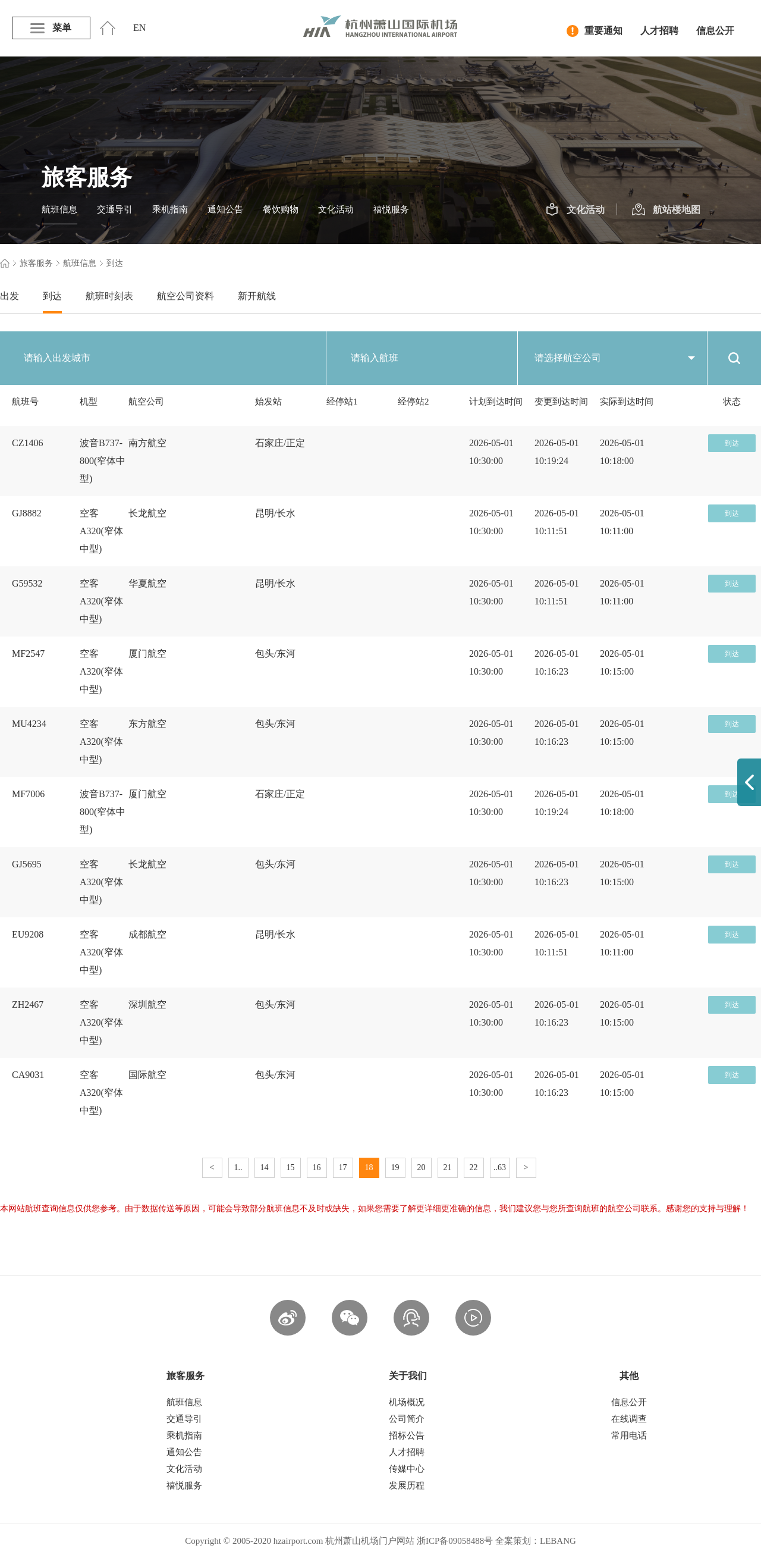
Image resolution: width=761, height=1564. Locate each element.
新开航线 (257, 296)
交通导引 (115, 209)
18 (369, 1167)
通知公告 (225, 209)
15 (291, 1167)
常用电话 (629, 1435)
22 (474, 1167)
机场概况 (406, 1402)
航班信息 (59, 209)
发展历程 (406, 1485)
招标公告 (406, 1435)
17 (343, 1167)
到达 (52, 296)
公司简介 (406, 1419)
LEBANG (558, 1541)
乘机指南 (170, 209)
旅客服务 (36, 263)
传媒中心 (406, 1469)
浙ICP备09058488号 (455, 1541)
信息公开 (715, 31)
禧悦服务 (391, 209)
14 (264, 1167)
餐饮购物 (280, 209)
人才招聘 (659, 31)
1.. (238, 1167)
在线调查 (629, 1419)
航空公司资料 (185, 296)
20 (421, 1167)
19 (395, 1167)
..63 (499, 1167)
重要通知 (594, 31)
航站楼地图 (666, 210)
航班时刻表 (109, 296)
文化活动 (336, 209)
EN (139, 28)
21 (448, 1167)
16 (317, 1167)
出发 (9, 296)
